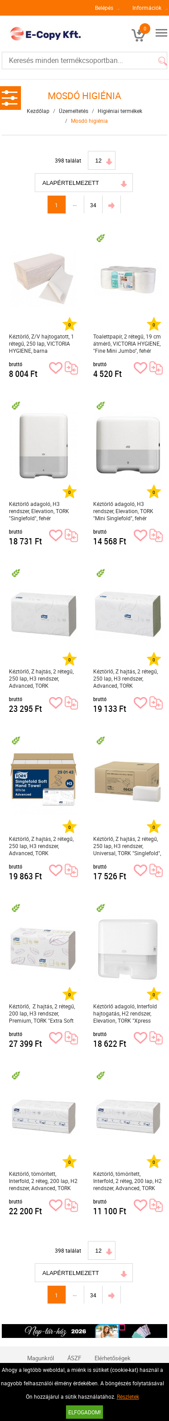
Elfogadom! (84, 1412)
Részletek (128, 1396)
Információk (146, 7)
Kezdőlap (38, 110)
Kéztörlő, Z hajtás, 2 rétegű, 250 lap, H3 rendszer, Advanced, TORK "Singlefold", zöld (125, 679)
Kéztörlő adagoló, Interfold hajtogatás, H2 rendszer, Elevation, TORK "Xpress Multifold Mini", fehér (125, 1013)
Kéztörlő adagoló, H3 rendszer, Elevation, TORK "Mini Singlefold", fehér (123, 511)
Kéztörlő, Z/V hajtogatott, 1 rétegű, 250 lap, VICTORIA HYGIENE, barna (41, 343)
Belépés (104, 7)
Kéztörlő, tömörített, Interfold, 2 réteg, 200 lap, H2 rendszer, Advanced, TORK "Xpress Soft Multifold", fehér (43, 1181)
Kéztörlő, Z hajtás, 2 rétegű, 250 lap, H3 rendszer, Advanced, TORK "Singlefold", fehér (41, 679)
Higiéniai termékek (120, 110)
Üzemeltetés (73, 110)
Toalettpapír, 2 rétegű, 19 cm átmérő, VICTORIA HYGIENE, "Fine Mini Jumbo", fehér (127, 343)
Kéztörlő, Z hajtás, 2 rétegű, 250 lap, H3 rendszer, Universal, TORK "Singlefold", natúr (127, 846)
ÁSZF (74, 1358)
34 (93, 205)
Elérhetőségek (113, 1358)
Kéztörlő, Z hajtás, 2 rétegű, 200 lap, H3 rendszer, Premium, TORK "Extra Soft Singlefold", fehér (42, 1013)
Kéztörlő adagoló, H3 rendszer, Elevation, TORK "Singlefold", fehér (39, 511)
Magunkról (40, 1358)
